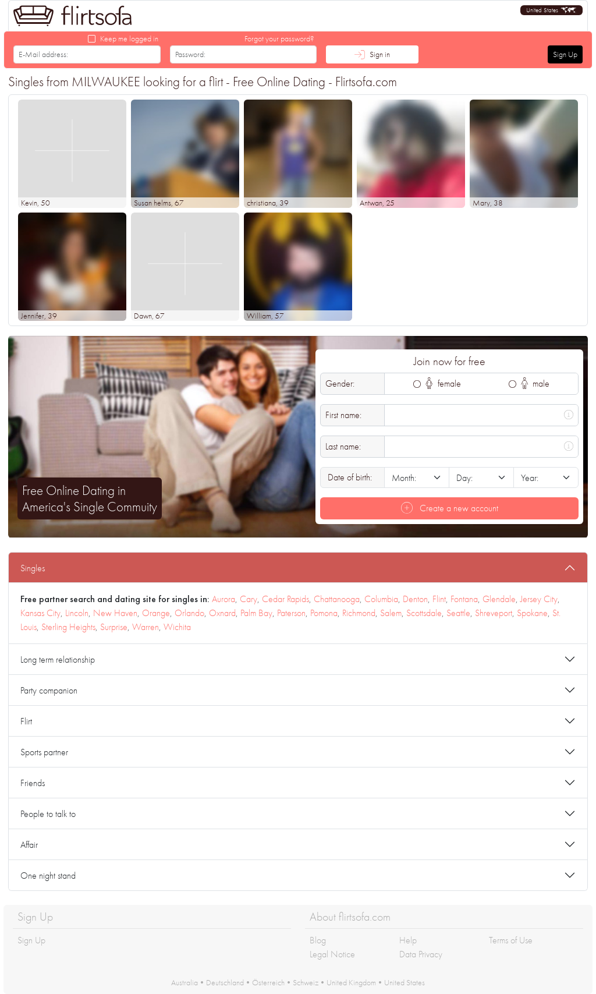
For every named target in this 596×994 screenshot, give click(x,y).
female (443, 383)
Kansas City (40, 613)
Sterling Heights (68, 627)
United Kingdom (351, 982)
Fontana (464, 599)
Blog (318, 940)
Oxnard (222, 613)
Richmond (358, 613)
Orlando (189, 613)
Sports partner (44, 752)
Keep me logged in (129, 38)
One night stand (48, 875)
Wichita (177, 627)
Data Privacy (420, 954)
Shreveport (493, 613)
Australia (184, 982)
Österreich (268, 982)
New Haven (115, 613)
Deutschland (225, 982)
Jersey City (539, 599)
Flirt (26, 721)
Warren (145, 627)
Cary (248, 599)
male (535, 383)
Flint (439, 599)
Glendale (499, 599)
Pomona (324, 613)
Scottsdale (424, 613)
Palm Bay (256, 613)
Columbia (381, 599)
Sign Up (565, 54)
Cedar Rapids (285, 599)
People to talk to (48, 814)
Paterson (291, 613)
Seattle (458, 613)
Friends (32, 783)
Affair (29, 845)
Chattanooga (337, 599)
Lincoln (76, 613)
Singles (32, 568)
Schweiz (305, 982)
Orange (156, 613)
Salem (391, 613)
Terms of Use (511, 940)
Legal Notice (332, 954)
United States (404, 982)
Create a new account (449, 508)
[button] (551, 10)
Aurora (223, 599)
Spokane (532, 613)
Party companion (48, 690)
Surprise (113, 627)
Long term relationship (57, 659)
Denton (415, 599)
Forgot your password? (279, 38)
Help (408, 940)
